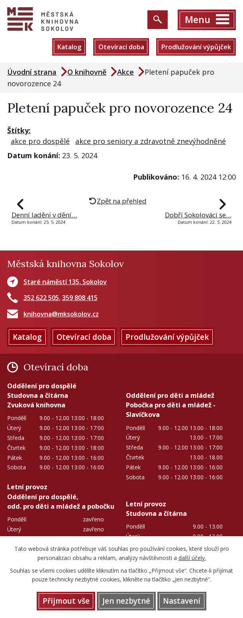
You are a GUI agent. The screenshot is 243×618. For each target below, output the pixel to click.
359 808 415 (80, 297)
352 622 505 (41, 297)
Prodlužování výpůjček (196, 47)
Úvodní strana (32, 72)
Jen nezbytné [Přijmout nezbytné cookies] (126, 601)
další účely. (192, 558)
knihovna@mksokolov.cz (61, 314)
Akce (125, 72)
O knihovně (86, 72)
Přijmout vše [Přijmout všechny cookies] (66, 601)
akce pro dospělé (40, 141)
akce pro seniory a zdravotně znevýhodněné (150, 141)
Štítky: (19, 130)
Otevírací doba (121, 47)
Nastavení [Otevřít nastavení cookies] (181, 601)
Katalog (69, 47)
